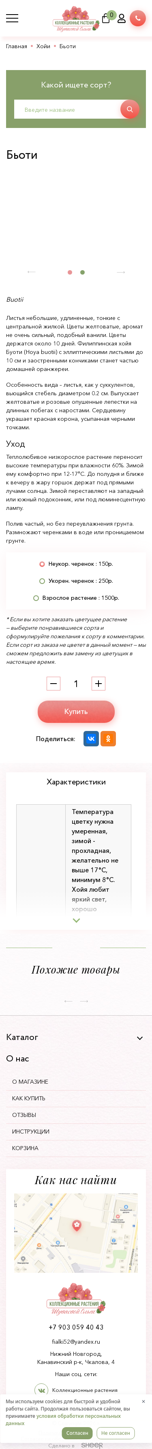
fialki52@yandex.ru (76, 1341)
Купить (76, 711)
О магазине (30, 1081)
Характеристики (76, 782)
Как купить (28, 1098)
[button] (32, 272)
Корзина (25, 1148)
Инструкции (30, 1131)
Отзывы (24, 1115)
